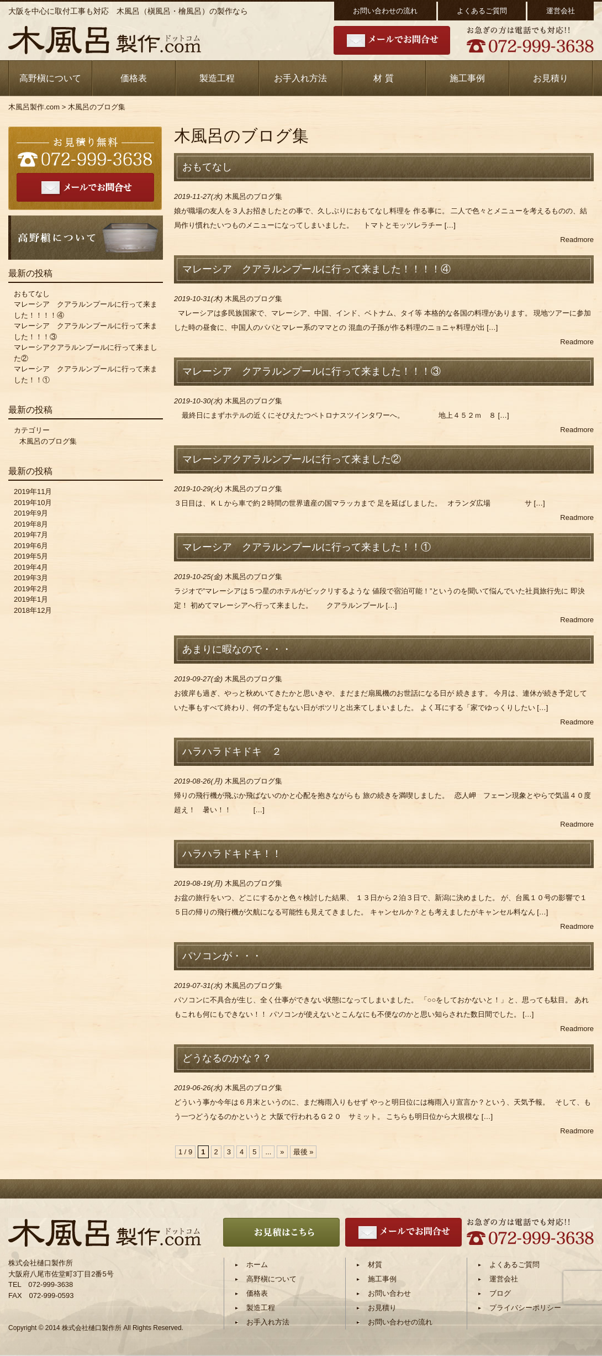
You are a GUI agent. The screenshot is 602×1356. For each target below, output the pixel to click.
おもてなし (32, 294)
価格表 (133, 78)
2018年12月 (33, 610)
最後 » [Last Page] (303, 1152)
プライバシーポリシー (525, 1308)
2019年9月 (31, 513)
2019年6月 (31, 546)
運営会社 (560, 11)
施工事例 (467, 78)
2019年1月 (31, 599)
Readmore (577, 239)
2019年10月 (33, 502)
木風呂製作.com (34, 107)
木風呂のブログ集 (253, 196)
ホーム (257, 1264)
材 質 (383, 78)
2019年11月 (33, 491)
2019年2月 (31, 589)
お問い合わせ (389, 1293)
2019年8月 (31, 524)
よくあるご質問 (482, 11)
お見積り (550, 78)
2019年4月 (31, 567)
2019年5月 (31, 556)
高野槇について (50, 78)
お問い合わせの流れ (385, 11)
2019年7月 (31, 534)
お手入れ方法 (300, 78)
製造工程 (217, 78)
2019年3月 (31, 578)
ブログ (500, 1293)
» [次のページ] (282, 1152)
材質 (375, 1264)
